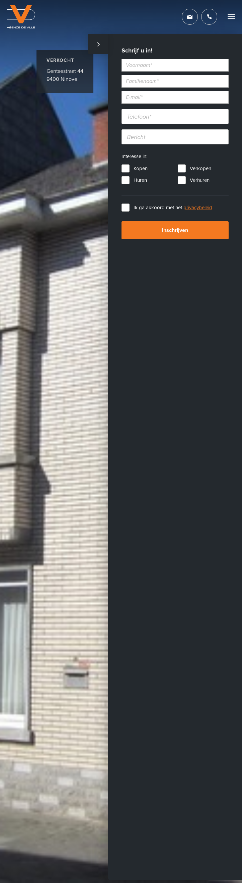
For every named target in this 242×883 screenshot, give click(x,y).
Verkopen (200, 168)
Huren (140, 180)
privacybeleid (197, 208)
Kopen (141, 168)
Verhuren (200, 180)
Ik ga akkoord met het (173, 208)
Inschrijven (175, 230)
